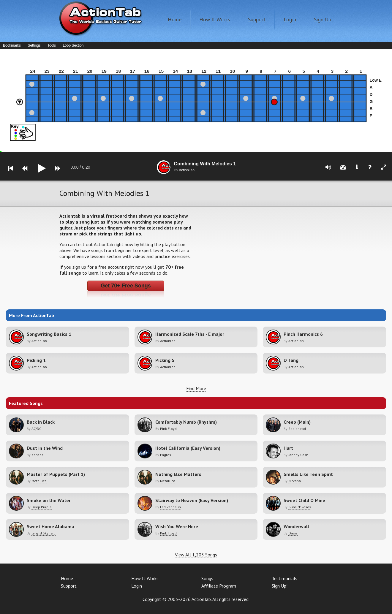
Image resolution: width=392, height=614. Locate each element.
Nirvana (294, 481)
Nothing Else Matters (178, 474)
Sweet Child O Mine (304, 500)
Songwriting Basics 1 (49, 334)
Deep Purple (41, 507)
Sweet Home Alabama (50, 526)
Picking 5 (164, 360)
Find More (196, 388)
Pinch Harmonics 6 (303, 334)
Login (290, 19)
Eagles (165, 454)
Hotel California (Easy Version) (187, 448)
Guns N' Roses (299, 507)
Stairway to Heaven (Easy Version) (191, 500)
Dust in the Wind (45, 448)
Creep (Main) (297, 422)
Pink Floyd (168, 428)
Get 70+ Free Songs (126, 286)
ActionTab (39, 340)
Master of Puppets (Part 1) (56, 474)
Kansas (37, 454)
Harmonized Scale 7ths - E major (189, 334)
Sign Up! (323, 19)
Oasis (293, 533)
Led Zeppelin (170, 507)
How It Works (214, 19)
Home (174, 19)
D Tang (291, 360)
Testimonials (284, 578)
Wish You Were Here (176, 526)
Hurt (288, 448)
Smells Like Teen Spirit (308, 474)
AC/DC (36, 428)
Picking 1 (36, 360)
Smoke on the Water (49, 500)
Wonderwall (296, 526)
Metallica (39, 481)
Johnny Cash (298, 454)
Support (257, 19)
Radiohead (297, 428)
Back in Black (41, 422)
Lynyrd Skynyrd (43, 533)
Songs (207, 578)
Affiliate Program (218, 586)
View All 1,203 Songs (196, 555)
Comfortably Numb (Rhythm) (186, 422)
